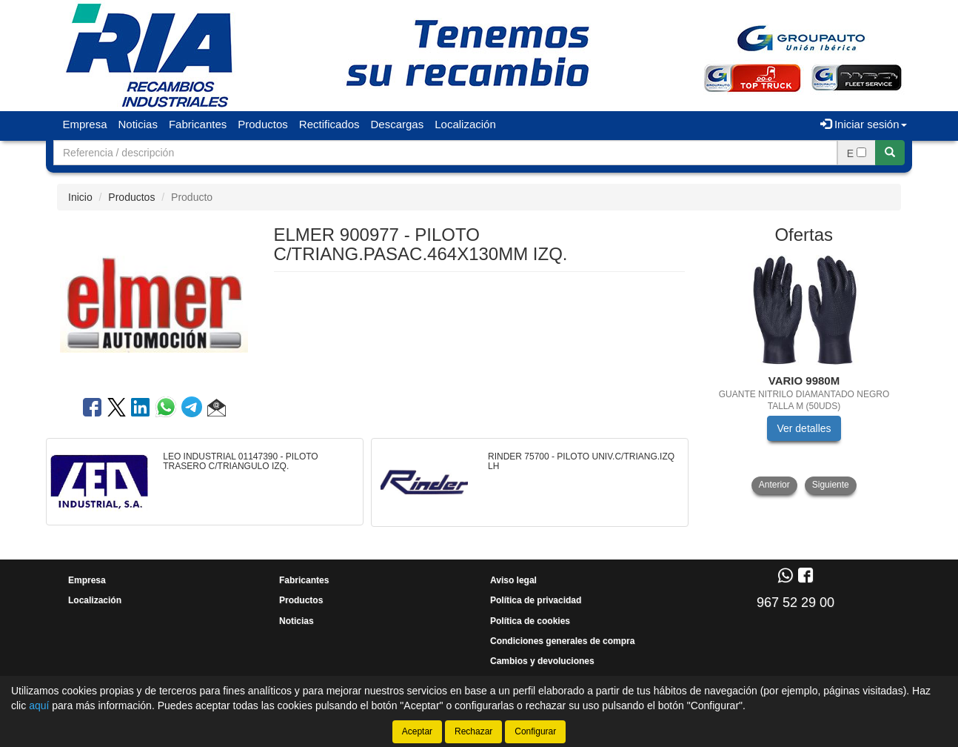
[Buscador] (445, 152)
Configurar (535, 731)
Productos (263, 124)
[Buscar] (890, 152)
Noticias (138, 124)
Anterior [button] (774, 484)
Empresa (85, 124)
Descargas (397, 124)
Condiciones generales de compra (562, 641)
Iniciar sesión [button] (863, 124)
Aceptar (417, 731)
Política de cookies (530, 621)
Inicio (80, 197)
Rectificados (329, 124)
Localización (465, 124)
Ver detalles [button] (804, 428)
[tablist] (804, 374)
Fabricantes (198, 124)
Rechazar (473, 731)
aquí (39, 705)
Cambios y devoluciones (542, 661)
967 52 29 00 (795, 602)
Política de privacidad (535, 600)
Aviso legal (513, 580)
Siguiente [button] (830, 484)
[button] (216, 409)
